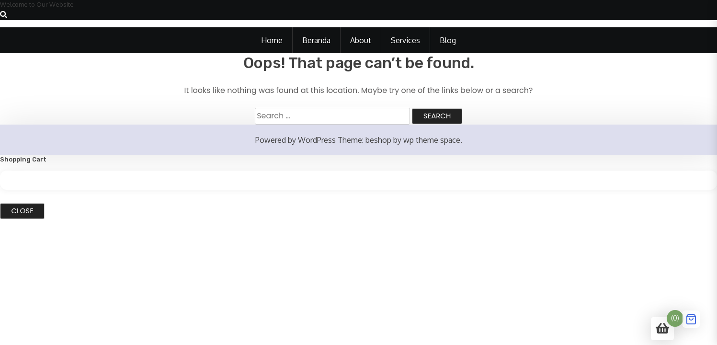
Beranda (316, 40)
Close (22, 211)
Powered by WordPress (295, 140)
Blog (448, 40)
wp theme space (431, 140)
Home (272, 40)
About (360, 40)
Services (405, 40)
